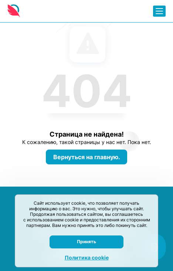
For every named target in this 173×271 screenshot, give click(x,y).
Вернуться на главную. (86, 157)
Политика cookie (87, 257)
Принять (86, 241)
